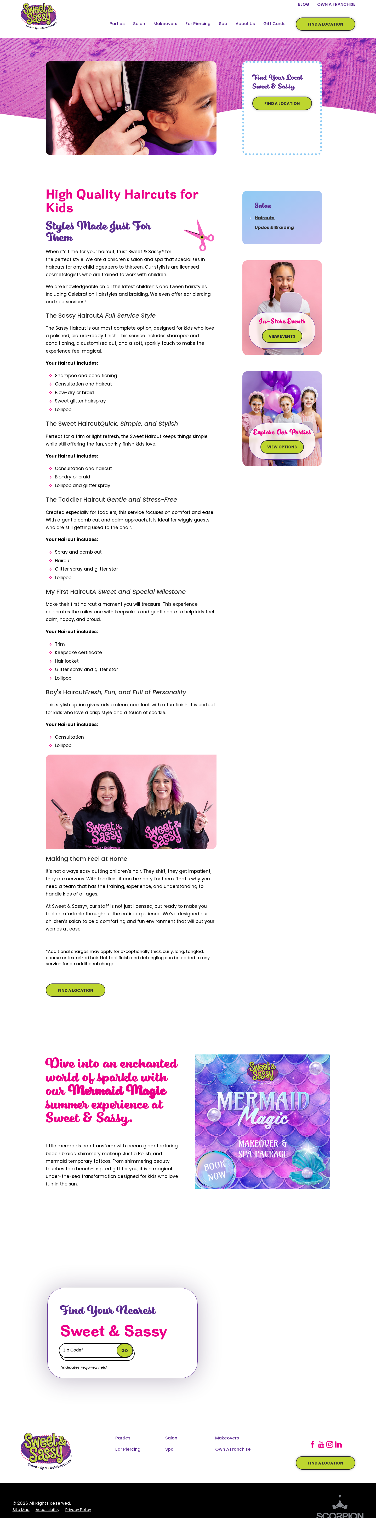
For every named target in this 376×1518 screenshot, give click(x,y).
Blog (303, 5)
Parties (117, 24)
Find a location (325, 1464)
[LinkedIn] (338, 1444)
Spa (223, 24)
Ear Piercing (197, 24)
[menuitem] (117, 24)
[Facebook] (312, 1444)
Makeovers (165, 24)
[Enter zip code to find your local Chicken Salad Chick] (89, 1350)
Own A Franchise (336, 5)
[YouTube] (321, 1444)
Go (124, 1351)
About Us (245, 24)
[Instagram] (329, 1444)
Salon (139, 24)
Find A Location (325, 25)
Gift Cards (274, 24)
